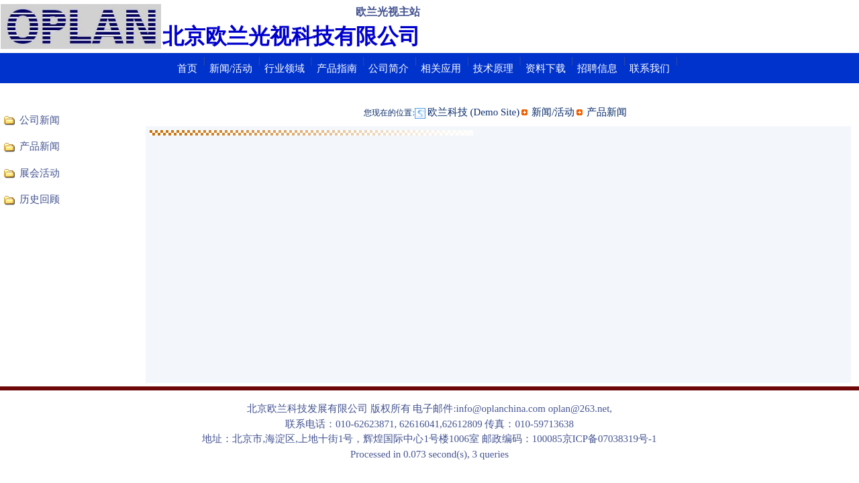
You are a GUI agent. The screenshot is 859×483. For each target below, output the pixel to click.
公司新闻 (39, 120)
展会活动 (39, 173)
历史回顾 (39, 199)
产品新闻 (39, 146)
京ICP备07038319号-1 (609, 438)
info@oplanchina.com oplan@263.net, (534, 408)
